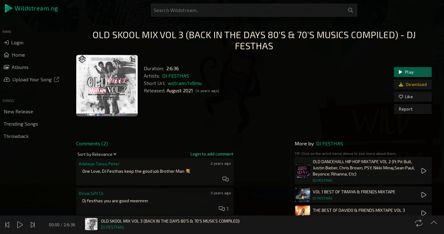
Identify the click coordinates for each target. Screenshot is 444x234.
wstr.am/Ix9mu (185, 83)
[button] (32, 8)
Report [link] (406, 108)
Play (406, 72)
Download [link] (413, 84)
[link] (212, 154)
